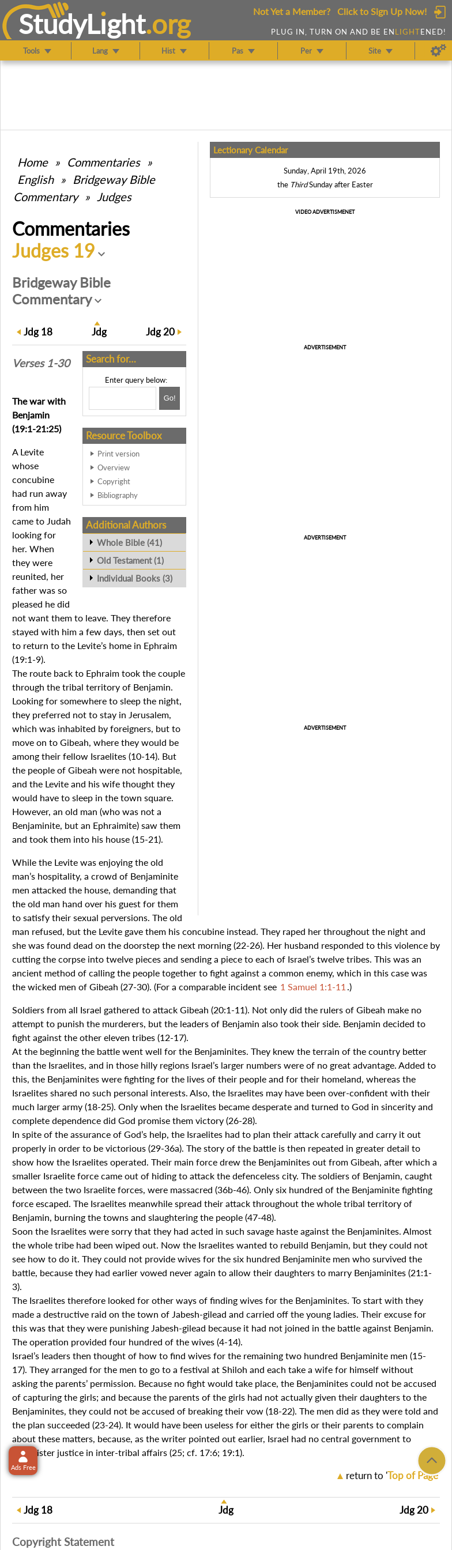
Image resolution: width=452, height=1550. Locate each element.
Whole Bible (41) (129, 542)
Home (32, 162)
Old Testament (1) (130, 560)
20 (160, 332)
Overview (113, 467)
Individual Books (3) (134, 578)
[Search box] (122, 398)
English (35, 179)
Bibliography (117, 495)
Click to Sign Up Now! (382, 11)
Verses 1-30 (41, 363)
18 (38, 332)
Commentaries (103, 162)
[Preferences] (438, 50)
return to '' (393, 1475)
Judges (114, 196)
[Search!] (169, 398)
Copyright (113, 481)
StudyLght (82, 23)
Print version (118, 453)
